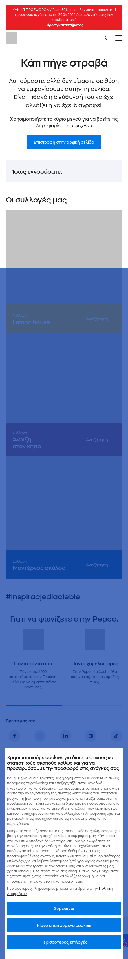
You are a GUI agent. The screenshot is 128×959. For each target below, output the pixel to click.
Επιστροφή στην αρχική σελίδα (64, 142)
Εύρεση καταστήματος (64, 24)
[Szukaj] (104, 37)
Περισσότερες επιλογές (64, 942)
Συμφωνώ (64, 908)
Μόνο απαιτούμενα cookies (64, 925)
